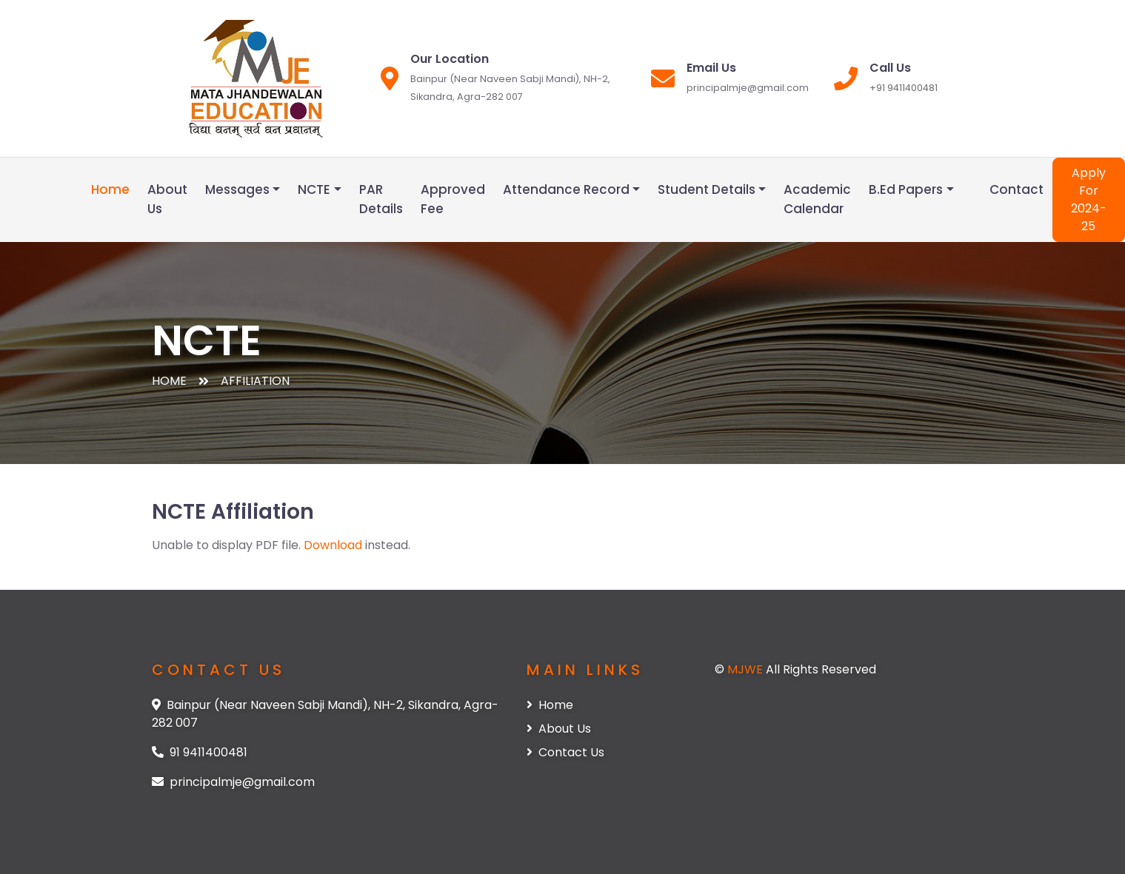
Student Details (706, 189)
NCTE (314, 189)
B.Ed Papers (906, 189)
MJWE (746, 669)
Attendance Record (566, 189)
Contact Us (565, 752)
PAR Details (381, 199)
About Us (167, 199)
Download (333, 545)
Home (110, 189)
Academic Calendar (817, 199)
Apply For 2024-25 (1088, 199)
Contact (1016, 189)
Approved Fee (453, 199)
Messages (237, 189)
